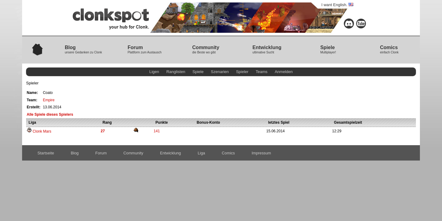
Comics (228, 153)
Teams (261, 71)
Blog (75, 153)
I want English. (337, 4)
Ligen (154, 71)
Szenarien (220, 71)
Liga (201, 153)
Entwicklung (170, 153)
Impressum (261, 153)
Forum (101, 153)
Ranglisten (175, 71)
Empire (49, 100)
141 (157, 131)
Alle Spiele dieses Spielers (50, 114)
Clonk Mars (39, 131)
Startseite (45, 153)
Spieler (242, 71)
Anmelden (284, 71)
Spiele (198, 71)
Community (133, 153)
